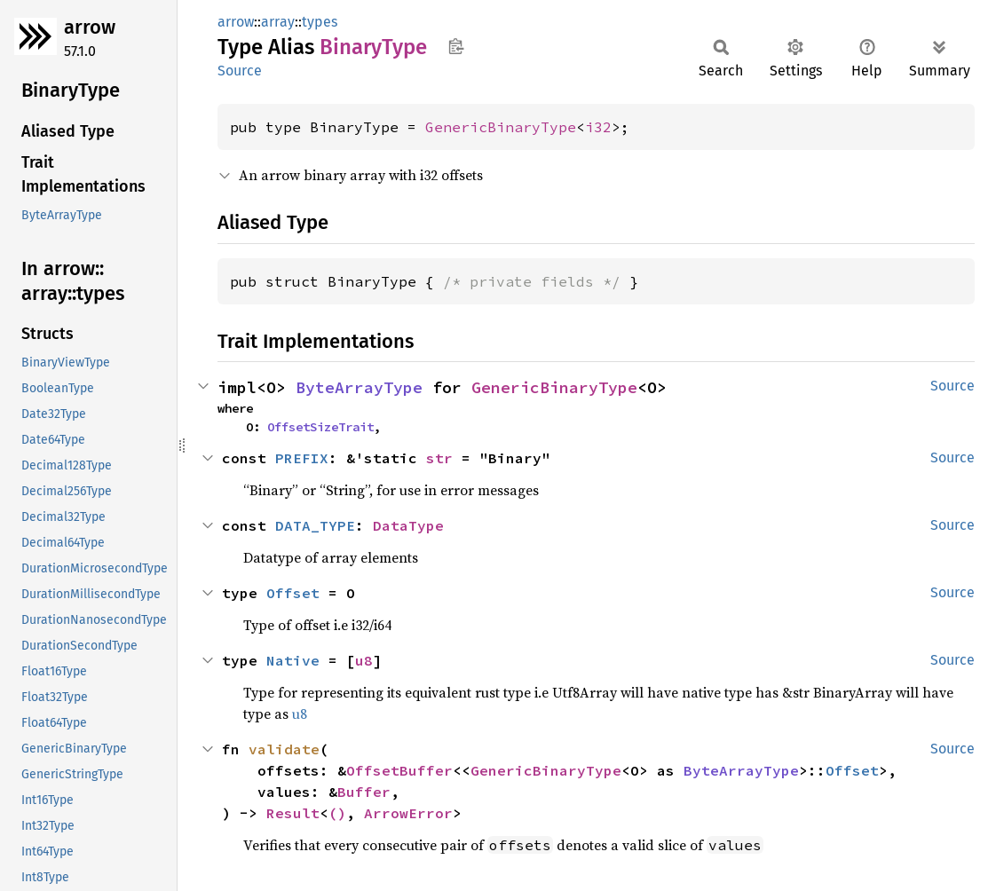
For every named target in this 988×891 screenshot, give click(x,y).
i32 (598, 127)
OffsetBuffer (399, 770)
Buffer (364, 791)
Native (293, 660)
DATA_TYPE (315, 525)
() (337, 813)
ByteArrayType (359, 387)
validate (284, 749)
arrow (89, 27)
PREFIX (301, 458)
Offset (293, 593)
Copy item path (455, 46)
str (439, 458)
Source (239, 70)
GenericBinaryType (500, 127)
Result (293, 813)
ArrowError (408, 813)
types (319, 21)
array (278, 21)
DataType (408, 525)
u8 (364, 660)
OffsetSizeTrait (320, 427)
